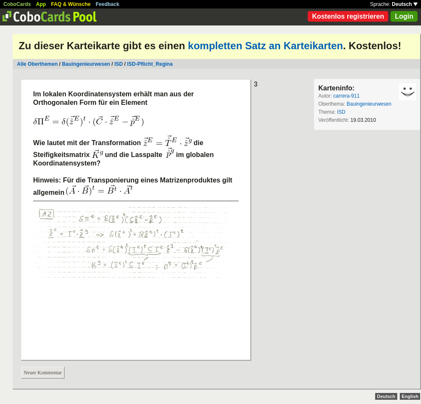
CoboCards (17, 4)
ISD (118, 64)
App (41, 4)
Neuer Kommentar (43, 373)
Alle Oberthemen (37, 64)
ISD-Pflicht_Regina (149, 64)
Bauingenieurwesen (86, 64)
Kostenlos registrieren (348, 16)
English (409, 396)
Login (404, 16)
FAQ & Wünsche (70, 4)
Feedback (107, 4)
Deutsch (405, 4)
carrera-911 (346, 96)
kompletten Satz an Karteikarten (265, 45)
